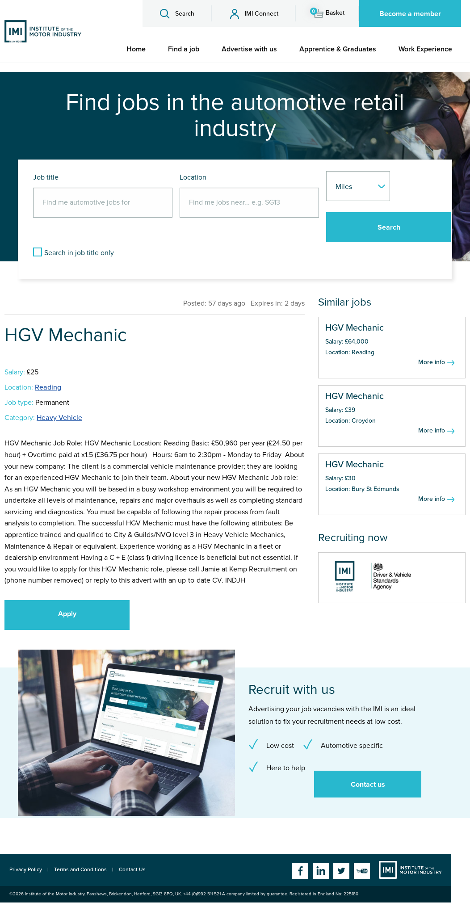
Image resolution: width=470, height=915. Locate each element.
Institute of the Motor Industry (410, 870)
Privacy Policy (25, 869)
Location (193, 177)
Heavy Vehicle (59, 417)
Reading (48, 387)
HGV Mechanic (354, 328)
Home (136, 49)
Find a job (183, 49)
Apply (67, 613)
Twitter (341, 871)
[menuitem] (136, 49)
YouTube (362, 871)
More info (431, 362)
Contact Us (132, 869)
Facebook (300, 871)
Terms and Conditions (80, 869)
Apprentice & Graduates (337, 49)
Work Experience (425, 49)
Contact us (368, 784)
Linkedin (321, 871)
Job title (46, 177)
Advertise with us (249, 49)
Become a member (410, 13)
